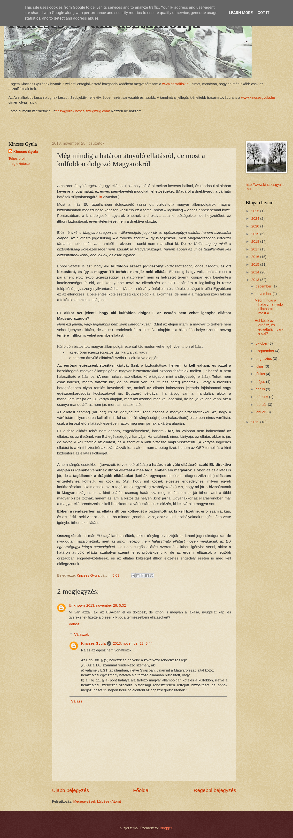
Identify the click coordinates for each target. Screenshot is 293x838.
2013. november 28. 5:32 (106, 605)
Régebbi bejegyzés (215, 790)
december (263, 286)
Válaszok (81, 634)
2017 (255, 249)
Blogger (166, 828)
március (262, 397)
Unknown (77, 605)
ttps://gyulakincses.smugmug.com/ (82, 111)
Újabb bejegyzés (70, 790)
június (260, 374)
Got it (263, 12)
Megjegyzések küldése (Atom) (97, 801)
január (260, 412)
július (260, 366)
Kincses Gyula (93, 643)
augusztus (264, 359)
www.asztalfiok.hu (176, 84)
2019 (255, 234)
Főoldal (141, 790)
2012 (255, 422)
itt (100, 197)
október (261, 343)
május (260, 382)
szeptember (265, 351)
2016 (255, 257)
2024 (255, 218)
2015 (255, 264)
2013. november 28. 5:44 (133, 643)
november (263, 294)
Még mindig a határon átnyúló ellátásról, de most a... (269, 306)
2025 (255, 211)
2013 (255, 280)
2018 (255, 241)
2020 (255, 226)
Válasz (74, 624)
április (260, 389)
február (261, 405)
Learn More (241, 12)
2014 (255, 272)
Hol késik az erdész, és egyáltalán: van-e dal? (269, 327)
